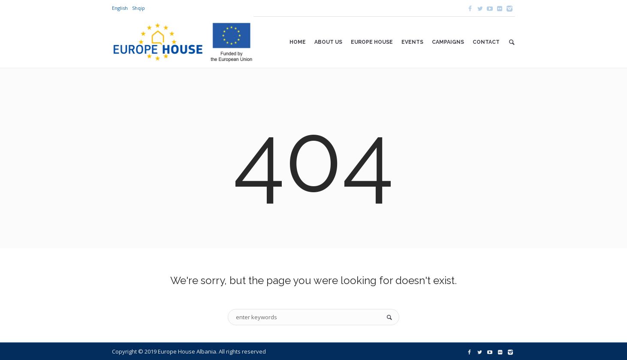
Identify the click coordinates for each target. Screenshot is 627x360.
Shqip (138, 8)
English (120, 8)
